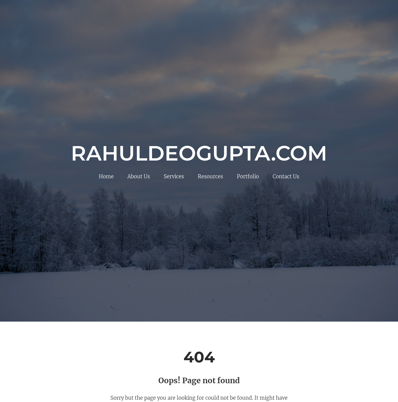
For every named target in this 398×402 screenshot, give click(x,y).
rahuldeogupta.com (199, 153)
